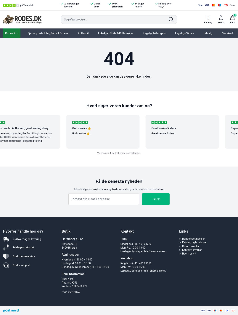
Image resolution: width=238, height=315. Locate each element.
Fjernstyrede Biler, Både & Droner (48, 33)
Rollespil (83, 33)
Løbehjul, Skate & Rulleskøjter (116, 33)
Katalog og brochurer (194, 242)
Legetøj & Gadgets (154, 33)
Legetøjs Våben (184, 33)
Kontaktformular (192, 249)
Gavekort (227, 33)
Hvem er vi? (189, 253)
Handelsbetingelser (193, 238)
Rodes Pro (11, 33)
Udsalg (208, 33)
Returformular (190, 246)
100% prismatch (116, 5)
